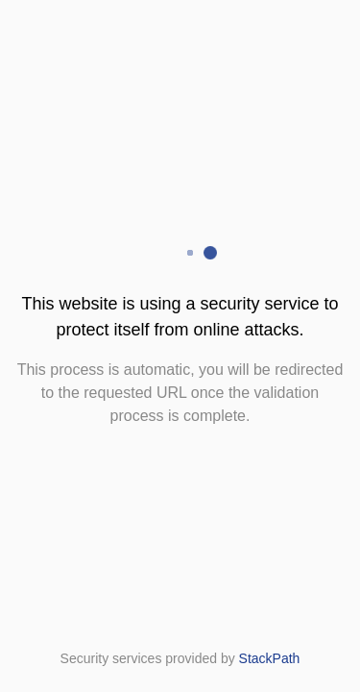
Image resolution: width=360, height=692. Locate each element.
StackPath (269, 658)
